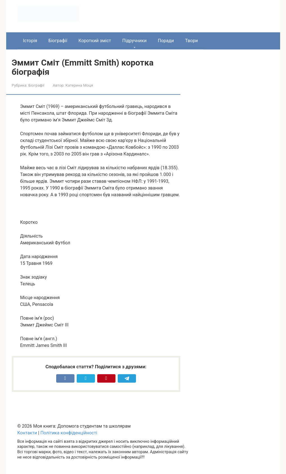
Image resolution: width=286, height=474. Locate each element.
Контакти (27, 432)
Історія (30, 40)
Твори (191, 40)
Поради (166, 40)
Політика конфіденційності (68, 432)
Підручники (134, 40)
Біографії (57, 40)
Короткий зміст (94, 40)
